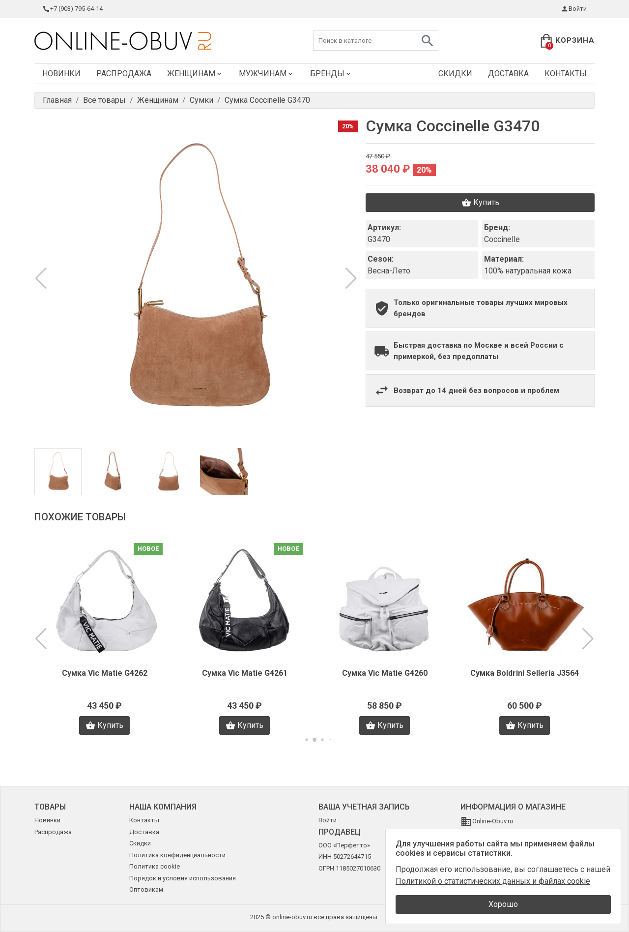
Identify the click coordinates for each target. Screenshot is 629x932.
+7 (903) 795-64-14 (72, 9)
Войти (574, 9)
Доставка (508, 73)
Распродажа (123, 73)
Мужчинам (266, 73)
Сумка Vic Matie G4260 (385, 673)
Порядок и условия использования (182, 878)
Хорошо (503, 904)
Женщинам (195, 73)
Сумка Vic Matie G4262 (104, 673)
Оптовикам (146, 889)
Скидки (455, 73)
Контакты (565, 73)
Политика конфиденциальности (177, 855)
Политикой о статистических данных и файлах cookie (493, 881)
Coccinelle (502, 239)
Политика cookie (154, 866)
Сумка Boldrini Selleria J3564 (524, 673)
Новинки (61, 73)
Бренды (331, 73)
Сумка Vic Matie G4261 (244, 673)
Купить (480, 203)
